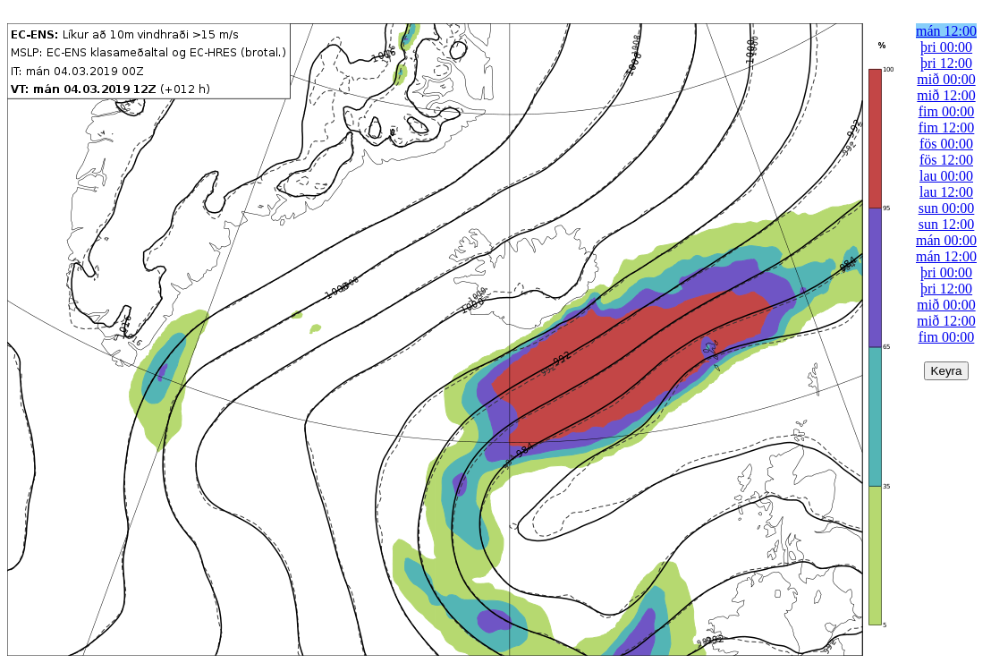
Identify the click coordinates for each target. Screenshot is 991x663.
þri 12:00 (946, 63)
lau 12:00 (946, 192)
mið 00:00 (946, 79)
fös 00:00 (946, 143)
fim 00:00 (947, 111)
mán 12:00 (946, 30)
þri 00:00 (946, 47)
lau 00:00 (946, 175)
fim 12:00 (947, 127)
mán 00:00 (946, 240)
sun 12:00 (947, 224)
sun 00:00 (947, 208)
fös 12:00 (946, 159)
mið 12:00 (946, 95)
